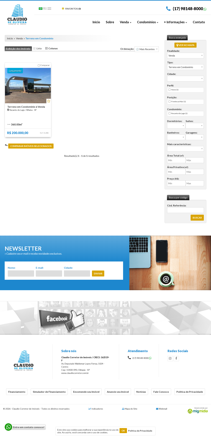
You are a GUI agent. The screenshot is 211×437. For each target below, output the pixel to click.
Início (96, 22)
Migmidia (197, 410)
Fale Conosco (161, 391)
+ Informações (175, 22)
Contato (199, 22)
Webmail (163, 408)
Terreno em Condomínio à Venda (26, 106)
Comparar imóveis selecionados (31, 146)
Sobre (110, 22)
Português (40, 9)
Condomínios (147, 22)
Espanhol (49, 9)
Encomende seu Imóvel (86, 391)
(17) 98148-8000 (188, 8)
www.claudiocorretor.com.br (75, 373)
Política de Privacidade (189, 391)
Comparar (44, 65)
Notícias (141, 391)
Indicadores (96, 408)
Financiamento (16, 391)
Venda (125, 22)
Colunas (53, 48)
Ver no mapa (185, 45)
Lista (39, 48)
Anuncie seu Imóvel (118, 391)
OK (123, 430)
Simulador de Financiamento (49, 391)
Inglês (45, 9)
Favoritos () (71, 8)
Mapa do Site (131, 408)
